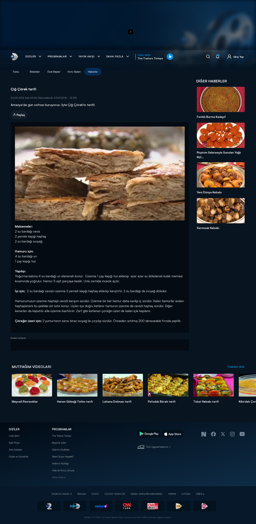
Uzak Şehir (14, 435)
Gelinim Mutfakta (60, 449)
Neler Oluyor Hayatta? (63, 456)
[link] (14, 56)
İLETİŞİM (186, 494)
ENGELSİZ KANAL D (62, 494)
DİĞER (199, 494)
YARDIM (172, 494)
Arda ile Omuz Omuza (63, 470)
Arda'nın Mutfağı (60, 463)
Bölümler (35, 71)
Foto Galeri (74, 71)
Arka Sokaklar (15, 449)
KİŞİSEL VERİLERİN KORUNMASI (146, 494)
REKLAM (82, 494)
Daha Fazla (57, 477)
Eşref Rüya (14, 442)
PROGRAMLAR (62, 429)
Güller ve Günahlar (18, 456)
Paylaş (19, 115)
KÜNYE (95, 494)
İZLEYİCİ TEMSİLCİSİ (115, 494)
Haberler (93, 71)
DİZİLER (14, 429)
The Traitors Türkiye (61, 435)
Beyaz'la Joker (59, 442)
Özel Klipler (53, 71)
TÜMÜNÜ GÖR (235, 366)
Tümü (16, 71)
